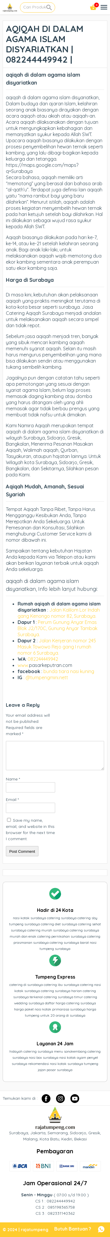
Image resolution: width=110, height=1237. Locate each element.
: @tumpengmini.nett (45, 677)
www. (23, 665)
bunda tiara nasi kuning (69, 671)
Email (12, 799)
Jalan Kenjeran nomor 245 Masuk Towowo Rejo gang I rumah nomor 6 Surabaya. (57, 647)
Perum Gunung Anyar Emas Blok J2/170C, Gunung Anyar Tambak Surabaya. (57, 628)
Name (13, 779)
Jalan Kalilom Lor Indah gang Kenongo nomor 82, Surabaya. (59, 613)
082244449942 (43, 659)
